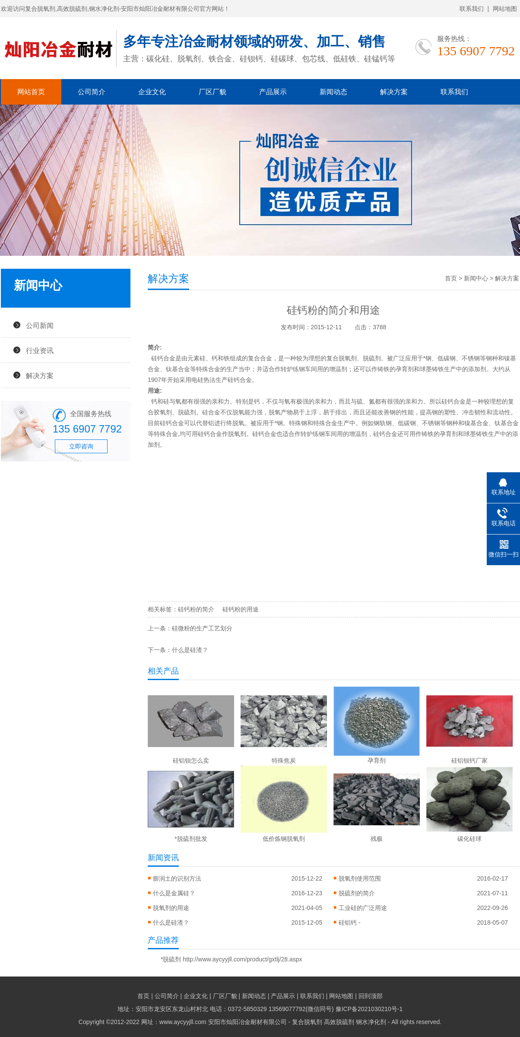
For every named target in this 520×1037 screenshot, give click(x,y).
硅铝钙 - (350, 922)
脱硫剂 (372, 358)
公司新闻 (40, 325)
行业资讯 (40, 350)
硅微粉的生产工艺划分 (202, 628)
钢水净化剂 (371, 1021)
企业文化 (152, 91)
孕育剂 (405, 369)
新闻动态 (333, 91)
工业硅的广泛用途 (363, 907)
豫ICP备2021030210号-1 (369, 1008)
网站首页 (31, 91)
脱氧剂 (237, 433)
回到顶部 (370, 995)
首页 (451, 278)
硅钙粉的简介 (196, 609)
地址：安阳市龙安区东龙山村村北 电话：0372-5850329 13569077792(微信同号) (226, 1008)
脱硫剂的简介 (357, 893)
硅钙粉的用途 (240, 609)
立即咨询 (81, 446)
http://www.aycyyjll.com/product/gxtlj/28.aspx (242, 959)
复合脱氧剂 (342, 358)
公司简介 (91, 91)
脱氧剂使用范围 (360, 878)
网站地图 (505, 8)
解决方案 (394, 91)
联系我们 (472, 8)
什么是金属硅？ (174, 893)
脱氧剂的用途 (171, 907)
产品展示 (273, 91)
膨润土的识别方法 (177, 878)
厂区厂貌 (212, 91)
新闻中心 (476, 278)
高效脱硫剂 (339, 1021)
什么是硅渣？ (190, 649)
